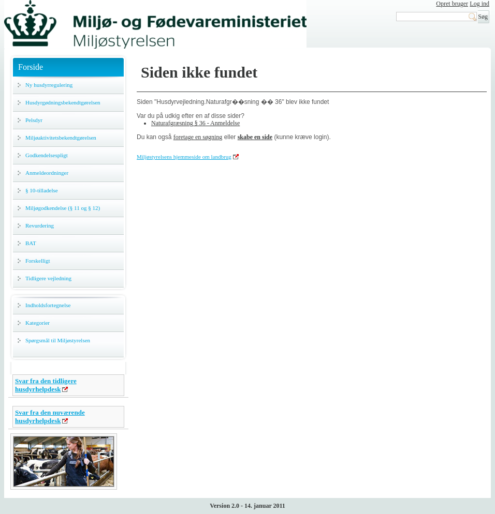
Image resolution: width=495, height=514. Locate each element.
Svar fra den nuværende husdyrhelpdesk (50, 417)
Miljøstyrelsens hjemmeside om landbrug (184, 157)
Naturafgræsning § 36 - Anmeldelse (195, 123)
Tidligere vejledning (48, 278)
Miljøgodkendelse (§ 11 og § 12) (62, 208)
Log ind (479, 3)
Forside (30, 67)
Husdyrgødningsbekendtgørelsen (62, 102)
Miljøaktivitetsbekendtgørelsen (60, 137)
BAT (30, 243)
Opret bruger (452, 3)
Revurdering (39, 225)
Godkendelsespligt (46, 155)
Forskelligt (37, 261)
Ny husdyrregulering (48, 85)
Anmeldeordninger (46, 173)
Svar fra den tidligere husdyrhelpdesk (46, 385)
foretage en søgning (198, 137)
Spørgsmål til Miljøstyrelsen (57, 340)
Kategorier (37, 323)
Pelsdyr (33, 120)
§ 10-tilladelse (41, 190)
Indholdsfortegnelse (47, 305)
